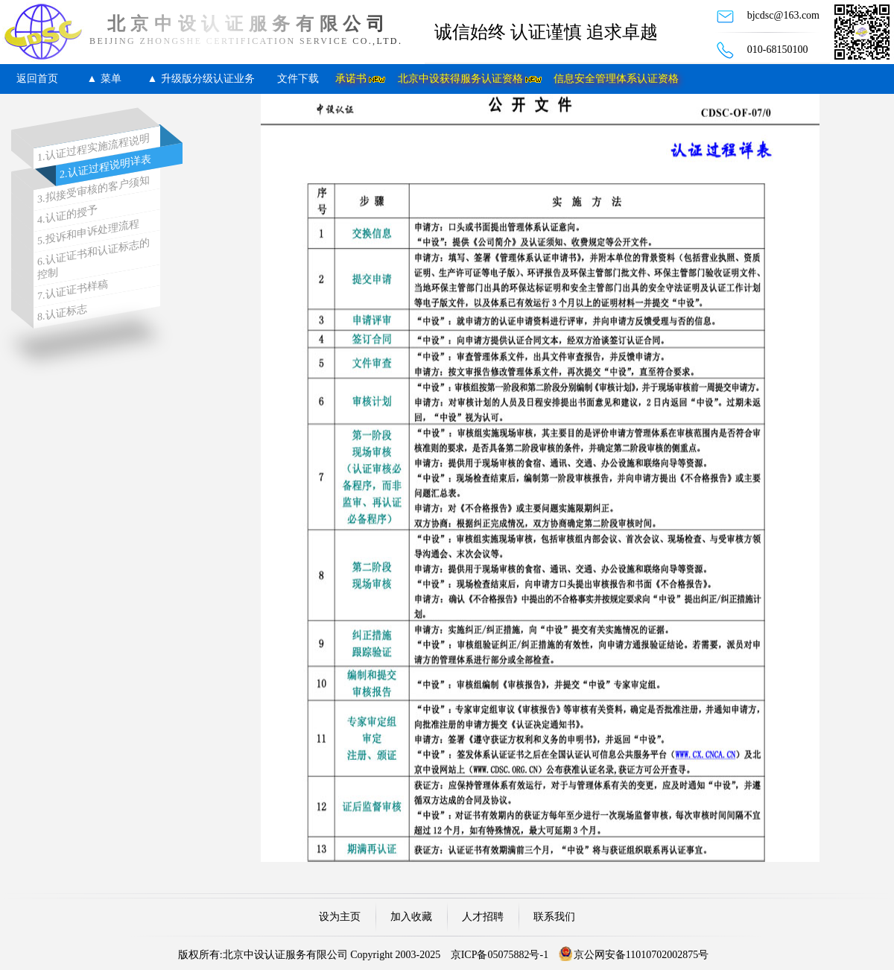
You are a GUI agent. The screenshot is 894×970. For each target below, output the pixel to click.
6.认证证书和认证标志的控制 (93, 259)
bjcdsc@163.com (783, 15)
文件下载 (298, 78)
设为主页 (340, 916)
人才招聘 (483, 916)
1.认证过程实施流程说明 (93, 148)
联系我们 (554, 916)
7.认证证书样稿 (72, 290)
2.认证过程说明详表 (105, 166)
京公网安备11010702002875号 (641, 954)
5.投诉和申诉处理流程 (88, 232)
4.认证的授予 (67, 215)
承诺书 (351, 78)
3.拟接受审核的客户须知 (93, 190)
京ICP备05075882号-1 (499, 954)
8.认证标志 (62, 312)
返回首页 (37, 78)
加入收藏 (411, 916)
